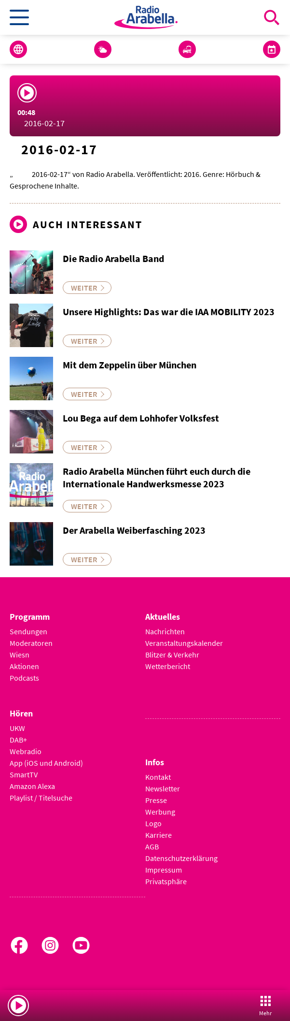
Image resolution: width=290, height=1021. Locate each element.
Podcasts (24, 678)
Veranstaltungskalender (184, 643)
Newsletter (162, 788)
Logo (153, 823)
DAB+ (18, 739)
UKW (17, 728)
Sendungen (28, 631)
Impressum (163, 870)
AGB (152, 846)
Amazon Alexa (32, 786)
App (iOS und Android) (46, 763)
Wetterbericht (167, 666)
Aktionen (24, 666)
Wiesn (19, 654)
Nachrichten (165, 631)
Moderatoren (31, 643)
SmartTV (24, 774)
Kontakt (158, 777)
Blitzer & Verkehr (172, 654)
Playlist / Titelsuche (41, 797)
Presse (156, 800)
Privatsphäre (166, 881)
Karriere (158, 835)
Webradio (25, 751)
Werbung (160, 812)
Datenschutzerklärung (181, 858)
